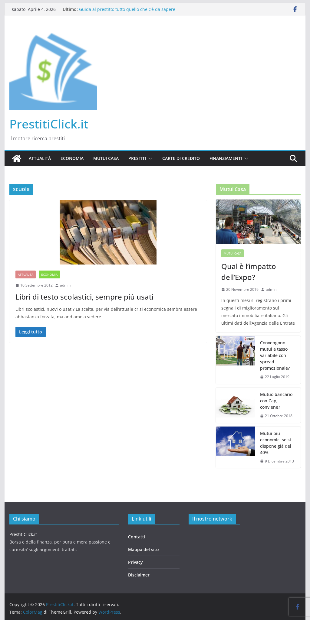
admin (65, 285)
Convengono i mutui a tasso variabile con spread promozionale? (275, 355)
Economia (72, 158)
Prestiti (137, 158)
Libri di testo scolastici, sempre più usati (84, 297)
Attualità (40, 158)
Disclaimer (139, 575)
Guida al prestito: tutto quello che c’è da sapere (127, 9)
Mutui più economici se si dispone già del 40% (275, 442)
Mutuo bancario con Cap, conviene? (276, 400)
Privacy (135, 562)
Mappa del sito (143, 549)
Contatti (136, 537)
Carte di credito (181, 158)
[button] (149, 158)
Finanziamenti (225, 158)
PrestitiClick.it (48, 123)
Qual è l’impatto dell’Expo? (248, 271)
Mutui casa (106, 158)
